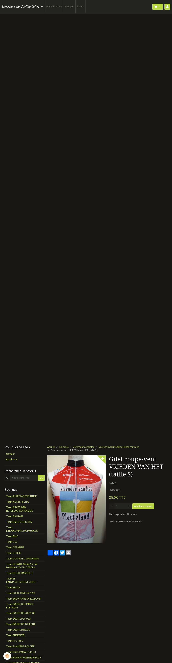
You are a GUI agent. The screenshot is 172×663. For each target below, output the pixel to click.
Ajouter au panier (143, 506)
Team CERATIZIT (15, 547)
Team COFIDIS (13, 553)
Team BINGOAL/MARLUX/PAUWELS (22, 529)
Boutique (69, 6)
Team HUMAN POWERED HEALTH (23, 657)
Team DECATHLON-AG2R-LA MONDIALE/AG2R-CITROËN (21, 566)
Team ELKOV (13, 587)
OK (41, 477)
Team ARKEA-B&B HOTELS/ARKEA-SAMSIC (19, 509)
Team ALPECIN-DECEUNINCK (21, 496)
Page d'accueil (54, 6)
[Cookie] (7, 656)
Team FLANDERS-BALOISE (20, 646)
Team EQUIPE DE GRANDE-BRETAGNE (20, 606)
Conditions (11, 459)
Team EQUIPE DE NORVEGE (20, 613)
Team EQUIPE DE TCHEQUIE (21, 624)
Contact (10, 454)
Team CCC (11, 542)
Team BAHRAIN (14, 516)
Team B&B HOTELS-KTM (19, 522)
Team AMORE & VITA (17, 502)
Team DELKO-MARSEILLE (19, 573)
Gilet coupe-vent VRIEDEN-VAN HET (126, 521)
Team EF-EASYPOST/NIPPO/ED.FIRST (21, 580)
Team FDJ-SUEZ (15, 641)
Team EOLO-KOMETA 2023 (20, 593)
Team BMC (12, 536)
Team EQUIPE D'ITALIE (18, 629)
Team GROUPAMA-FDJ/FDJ (21, 652)
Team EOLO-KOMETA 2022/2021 (23, 598)
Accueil (51, 447)
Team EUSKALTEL (15, 635)
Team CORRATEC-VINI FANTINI (22, 558)
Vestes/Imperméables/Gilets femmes (119, 447)
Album (80, 6)
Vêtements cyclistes (83, 447)
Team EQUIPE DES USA (18, 618)
